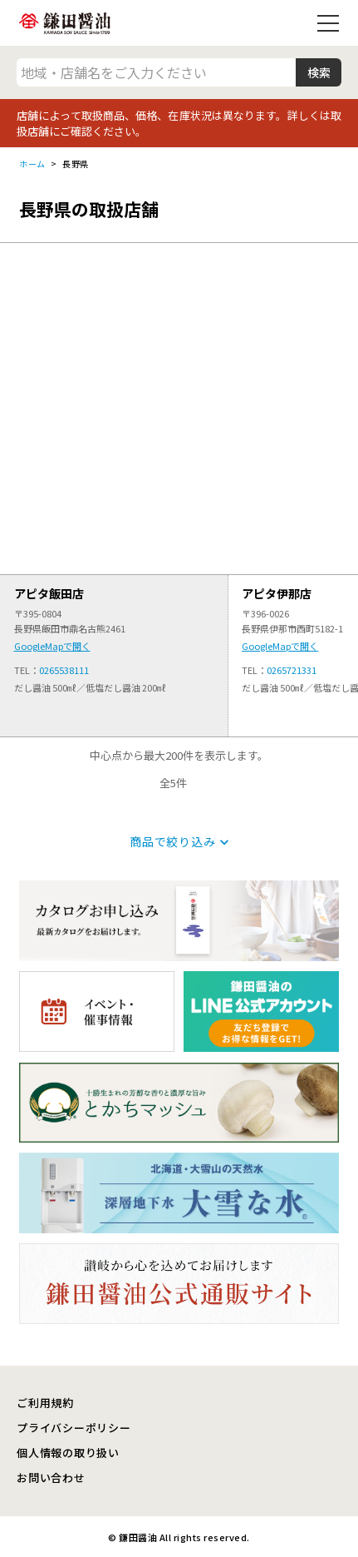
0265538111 (64, 670)
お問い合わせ (51, 1477)
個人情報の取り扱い (68, 1452)
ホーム (32, 163)
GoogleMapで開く (52, 645)
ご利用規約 (45, 1403)
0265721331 (291, 670)
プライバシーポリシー (74, 1428)
